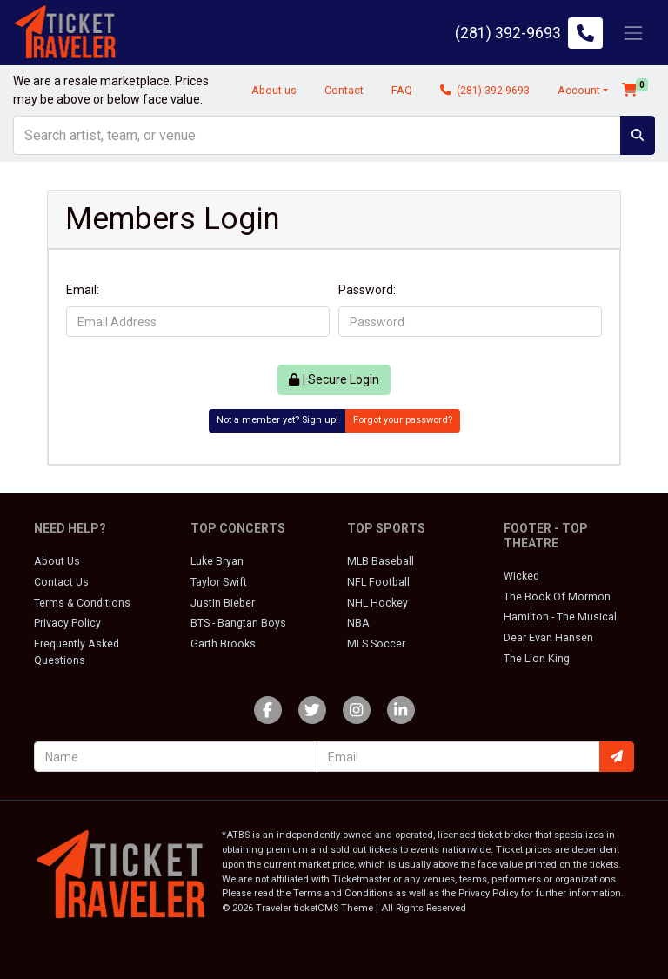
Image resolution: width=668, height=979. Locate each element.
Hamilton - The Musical (560, 617)
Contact (344, 90)
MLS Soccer (376, 644)
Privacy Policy (67, 623)
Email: (82, 290)
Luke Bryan (217, 561)
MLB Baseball (380, 561)
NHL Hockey (377, 603)
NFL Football (378, 582)
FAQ (401, 90)
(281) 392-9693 (485, 90)
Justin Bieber (222, 603)
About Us (57, 561)
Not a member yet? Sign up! (277, 420)
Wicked (521, 576)
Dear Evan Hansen (548, 638)
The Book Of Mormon (557, 597)
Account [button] (579, 90)
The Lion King (537, 659)
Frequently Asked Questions (76, 652)
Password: (367, 290)
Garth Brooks (223, 644)
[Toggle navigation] (633, 32)
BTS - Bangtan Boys (238, 623)
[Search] (317, 135)
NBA (358, 623)
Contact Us (61, 582)
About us (274, 90)
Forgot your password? (402, 420)
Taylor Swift (218, 582)
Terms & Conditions (82, 603)
